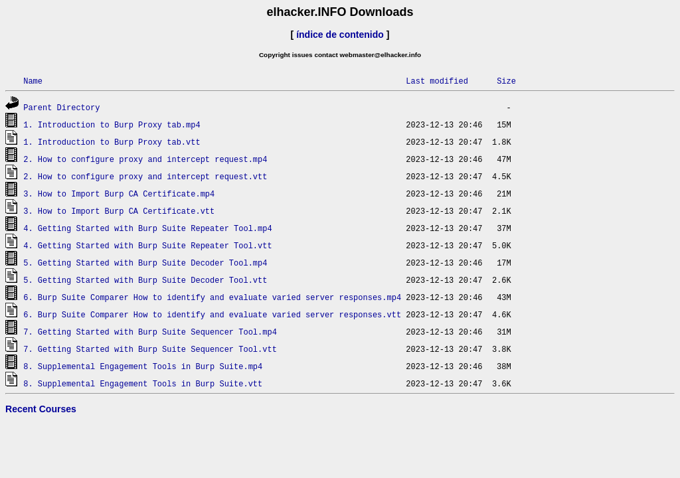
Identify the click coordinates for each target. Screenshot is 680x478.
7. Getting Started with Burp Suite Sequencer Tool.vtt (150, 349)
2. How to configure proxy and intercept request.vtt (145, 176)
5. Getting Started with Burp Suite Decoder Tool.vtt (145, 279)
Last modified (437, 80)
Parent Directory (61, 107)
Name (32, 80)
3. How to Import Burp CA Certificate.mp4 (118, 193)
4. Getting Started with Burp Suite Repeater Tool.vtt (147, 245)
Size (506, 80)
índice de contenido (340, 34)
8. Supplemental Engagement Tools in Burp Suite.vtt (142, 383)
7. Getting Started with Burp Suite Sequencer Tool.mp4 (150, 331)
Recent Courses (40, 409)
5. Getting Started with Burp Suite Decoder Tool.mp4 (145, 262)
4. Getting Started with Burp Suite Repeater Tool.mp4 (147, 228)
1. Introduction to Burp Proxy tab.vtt (111, 141)
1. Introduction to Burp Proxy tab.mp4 (111, 124)
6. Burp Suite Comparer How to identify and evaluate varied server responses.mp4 (212, 297)
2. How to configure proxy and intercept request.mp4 (145, 159)
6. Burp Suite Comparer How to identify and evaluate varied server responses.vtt (212, 314)
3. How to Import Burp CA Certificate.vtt (118, 210)
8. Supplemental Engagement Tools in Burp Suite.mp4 (142, 366)
